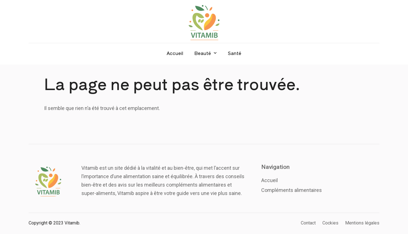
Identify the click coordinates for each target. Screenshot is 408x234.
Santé (234, 53)
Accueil (175, 53)
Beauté (205, 53)
